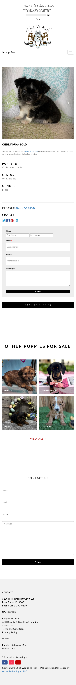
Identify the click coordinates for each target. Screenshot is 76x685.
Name (8, 231)
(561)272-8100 (44, 5)
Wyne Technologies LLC (15, 671)
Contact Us (8, 625)
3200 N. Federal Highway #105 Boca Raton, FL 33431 (38, 10)
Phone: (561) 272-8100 (14, 605)
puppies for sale (31, 151)
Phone (9, 254)
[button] (7, 103)
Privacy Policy (9, 632)
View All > (38, 438)
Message (11, 268)
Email (9, 240)
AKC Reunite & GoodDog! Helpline (20, 622)
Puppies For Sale (10, 618)
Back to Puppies (38, 305)
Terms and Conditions (13, 629)
